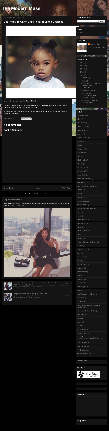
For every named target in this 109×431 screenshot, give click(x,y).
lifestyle (80, 246)
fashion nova (81, 205)
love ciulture (81, 257)
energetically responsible (86, 186)
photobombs (81, 315)
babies (79, 141)
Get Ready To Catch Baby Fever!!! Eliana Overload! (90, 85)
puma (79, 322)
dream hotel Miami (83, 179)
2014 (82, 75)
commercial (81, 171)
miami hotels (81, 264)
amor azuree (81, 126)
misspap (80, 268)
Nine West (81, 301)
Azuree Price (95, 44)
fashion (80, 193)
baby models (81, 152)
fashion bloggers (83, 201)
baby (79, 145)
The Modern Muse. (22, 8)
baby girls (80, 149)
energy (79, 190)
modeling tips (82, 287)
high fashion (81, 223)
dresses (80, 182)
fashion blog (81, 197)
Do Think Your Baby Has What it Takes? (90, 101)
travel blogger (82, 342)
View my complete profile (96, 47)
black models (82, 160)
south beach (81, 329)
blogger (80, 164)
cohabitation (81, 167)
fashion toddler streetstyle (86, 208)
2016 (82, 69)
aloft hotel (80, 123)
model (79, 275)
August (84, 81)
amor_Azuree (82, 130)
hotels (79, 234)
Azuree (79, 134)
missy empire (82, 272)
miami (79, 261)
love (78, 253)
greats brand (81, 220)
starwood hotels (83, 333)
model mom (81, 279)
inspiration (81, 238)
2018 (82, 63)
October (85, 78)
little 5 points (81, 249)
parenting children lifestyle (86, 311)
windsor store (82, 350)
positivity (80, 318)
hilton (79, 227)
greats (79, 216)
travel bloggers (82, 346)
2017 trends (81, 115)
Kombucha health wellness (86, 242)
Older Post (66, 188)
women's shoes (82, 354)
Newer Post (8, 188)
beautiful (80, 156)
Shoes (79, 326)
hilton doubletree (83, 231)
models (80, 290)
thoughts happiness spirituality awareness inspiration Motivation (88, 338)
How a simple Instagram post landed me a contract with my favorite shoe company (40, 283)
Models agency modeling (86, 294)
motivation (81, 298)
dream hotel (81, 175)
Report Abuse (83, 361)
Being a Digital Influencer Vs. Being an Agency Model (30, 294)
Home (37, 188)
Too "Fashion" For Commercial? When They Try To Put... (89, 95)
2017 (82, 66)
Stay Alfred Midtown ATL (14, 200)
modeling (80, 283)
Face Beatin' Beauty (88, 90)
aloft (78, 119)
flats (78, 212)
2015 (82, 72)
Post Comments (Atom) (41, 194)
